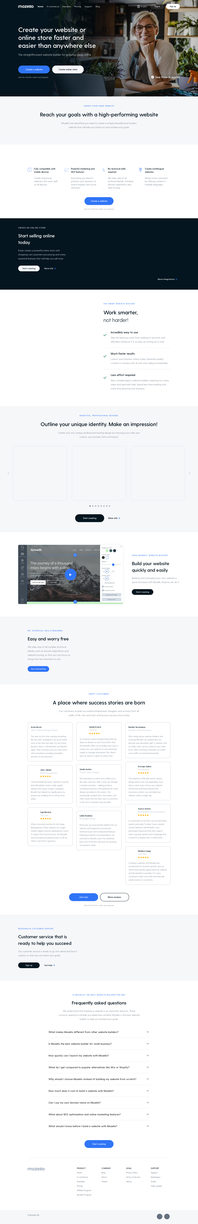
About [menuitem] (104, 1177)
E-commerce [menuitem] (53, 6)
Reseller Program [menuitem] (84, 1195)
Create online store (68, 69)
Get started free (38, 669)
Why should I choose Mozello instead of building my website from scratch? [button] (92, 1079)
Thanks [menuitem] (105, 1181)
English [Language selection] (142, 6)
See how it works (167, 77)
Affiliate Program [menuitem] (84, 1190)
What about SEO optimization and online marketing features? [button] (84, 1114)
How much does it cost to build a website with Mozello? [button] (81, 1090)
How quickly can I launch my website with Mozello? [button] (78, 1055)
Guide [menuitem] (153, 1181)
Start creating (28, 268)
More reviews (114, 897)
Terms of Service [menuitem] (133, 1177)
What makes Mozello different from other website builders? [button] (83, 1031)
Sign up (173, 6)
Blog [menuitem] (98, 6)
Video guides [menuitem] (156, 1186)
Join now (83, 897)
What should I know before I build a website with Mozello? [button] (82, 1126)
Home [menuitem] (40, 6)
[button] (8, 479)
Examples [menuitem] (66, 6)
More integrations (166, 279)
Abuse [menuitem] (129, 1181)
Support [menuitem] (88, 6)
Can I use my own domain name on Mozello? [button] (74, 1102)
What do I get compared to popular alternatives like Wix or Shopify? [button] (88, 1067)
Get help (48, 965)
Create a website (34, 69)
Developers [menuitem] (155, 1177)
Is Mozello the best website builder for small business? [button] (80, 1043)
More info (48, 268)
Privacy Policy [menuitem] (132, 1172)
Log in (157, 6)
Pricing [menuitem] (78, 6)
